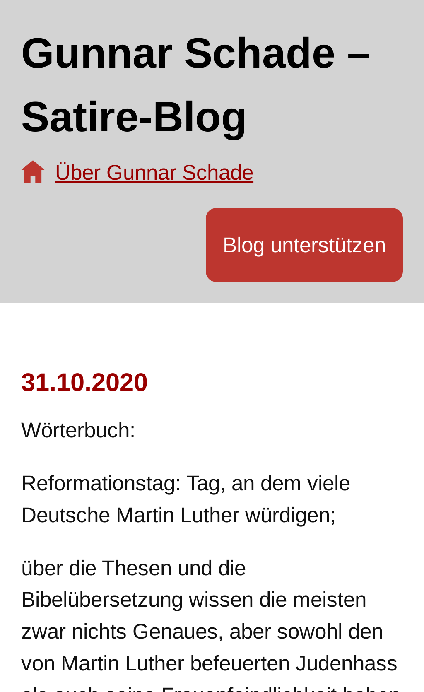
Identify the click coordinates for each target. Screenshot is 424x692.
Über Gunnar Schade (154, 172)
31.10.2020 (84, 382)
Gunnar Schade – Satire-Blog (196, 84)
